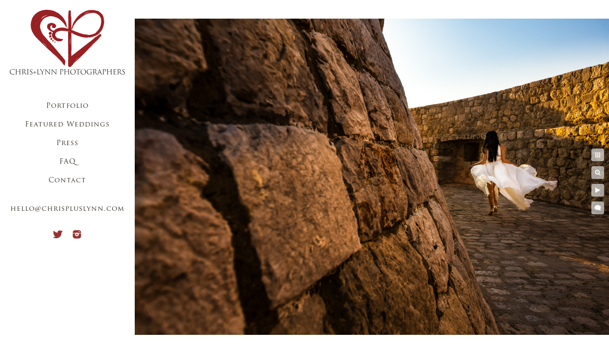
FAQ (67, 162)
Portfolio (67, 106)
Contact (67, 180)
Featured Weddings (67, 124)
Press (67, 143)
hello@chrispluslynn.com (67, 209)
